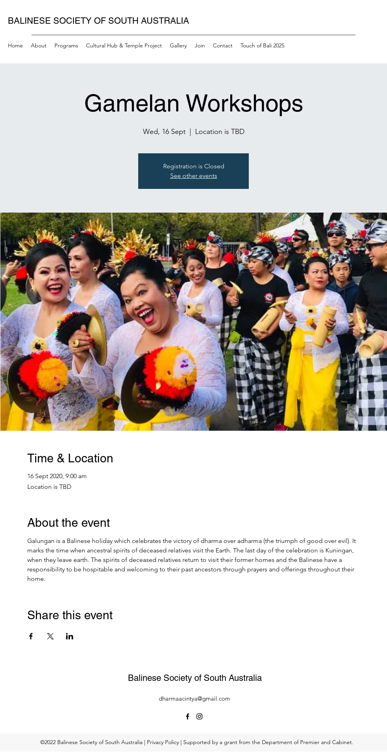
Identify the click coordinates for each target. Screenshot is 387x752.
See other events (193, 175)
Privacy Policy (163, 742)
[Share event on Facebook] (31, 636)
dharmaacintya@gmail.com (194, 698)
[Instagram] (199, 716)
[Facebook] (188, 716)
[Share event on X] (50, 636)
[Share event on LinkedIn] (69, 636)
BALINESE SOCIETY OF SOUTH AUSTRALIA (98, 21)
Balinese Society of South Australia (195, 678)
